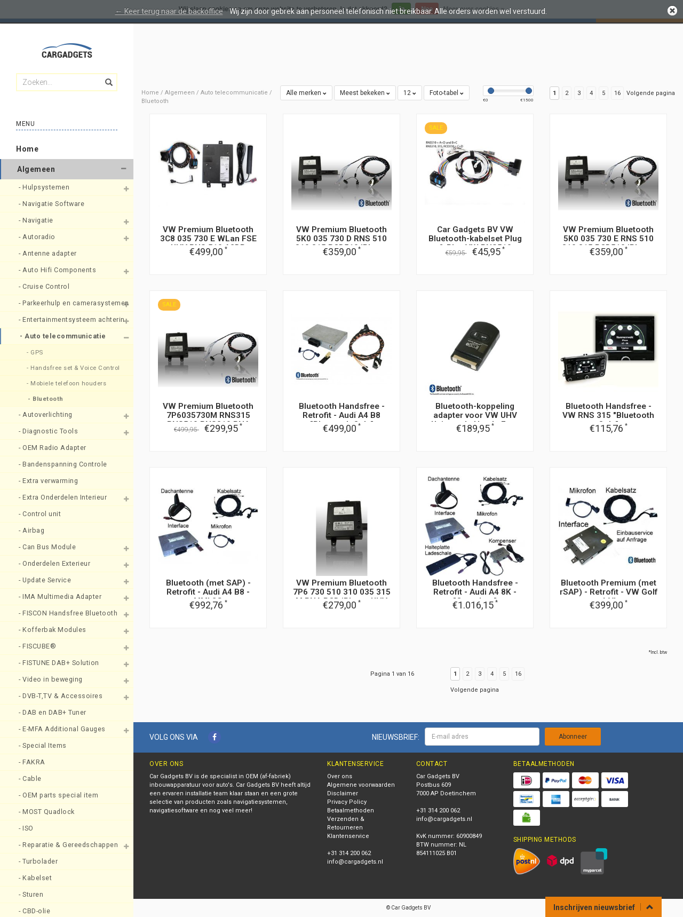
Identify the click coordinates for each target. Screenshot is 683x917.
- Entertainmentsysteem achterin (64, 319)
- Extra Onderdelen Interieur (64, 497)
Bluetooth (155, 101)
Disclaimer (342, 793)
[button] (123, 169)
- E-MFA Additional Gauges (63, 729)
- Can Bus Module (48, 547)
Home (27, 149)
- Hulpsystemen (45, 187)
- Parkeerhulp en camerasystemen (64, 303)
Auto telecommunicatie (234, 92)
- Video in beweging (51, 679)
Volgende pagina (650, 93)
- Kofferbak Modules (53, 630)
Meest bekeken (365, 93)
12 (409, 93)
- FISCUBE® (38, 646)
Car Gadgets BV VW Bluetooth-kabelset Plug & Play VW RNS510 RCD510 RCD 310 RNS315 (475, 243)
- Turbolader (39, 861)
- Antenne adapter (48, 253)
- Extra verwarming (49, 481)
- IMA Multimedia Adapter (61, 596)
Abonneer (573, 736)
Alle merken (306, 93)
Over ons (339, 776)
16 (617, 93)
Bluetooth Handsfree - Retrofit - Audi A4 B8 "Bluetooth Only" (342, 415)
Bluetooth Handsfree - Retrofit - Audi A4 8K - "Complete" (475, 592)
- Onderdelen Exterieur (55, 563)
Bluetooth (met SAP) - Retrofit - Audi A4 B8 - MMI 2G (208, 592)
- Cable (31, 778)
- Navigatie (37, 220)
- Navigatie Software (52, 204)
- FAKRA (33, 762)
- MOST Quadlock (47, 812)
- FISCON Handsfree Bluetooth (64, 613)
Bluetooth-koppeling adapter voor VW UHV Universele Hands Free (475, 415)
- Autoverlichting (46, 414)
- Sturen (32, 894)
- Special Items (43, 745)
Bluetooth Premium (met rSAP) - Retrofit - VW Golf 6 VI (608, 592)
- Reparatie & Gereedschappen (64, 845)
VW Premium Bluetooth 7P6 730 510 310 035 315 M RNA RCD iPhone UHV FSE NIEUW (342, 596)
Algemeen (36, 169)
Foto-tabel (447, 93)
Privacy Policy (347, 802)
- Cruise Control (45, 286)
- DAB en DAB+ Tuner (53, 712)
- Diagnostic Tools (49, 431)
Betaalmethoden (350, 810)
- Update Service (46, 580)
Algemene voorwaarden (361, 784)
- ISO (27, 828)
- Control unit (41, 514)
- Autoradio (38, 237)
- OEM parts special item (59, 795)
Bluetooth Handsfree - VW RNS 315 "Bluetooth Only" (608, 415)
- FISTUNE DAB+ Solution (60, 663)
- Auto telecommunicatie (64, 336)
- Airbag (32, 530)
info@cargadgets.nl (355, 861)
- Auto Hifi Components (58, 270)
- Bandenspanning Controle (64, 464)
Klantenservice (348, 836)
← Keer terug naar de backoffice (169, 11)
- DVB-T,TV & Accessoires (62, 696)
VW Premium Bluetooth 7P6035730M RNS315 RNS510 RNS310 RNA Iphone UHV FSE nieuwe (208, 419)
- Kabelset (36, 878)
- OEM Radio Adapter (53, 448)
